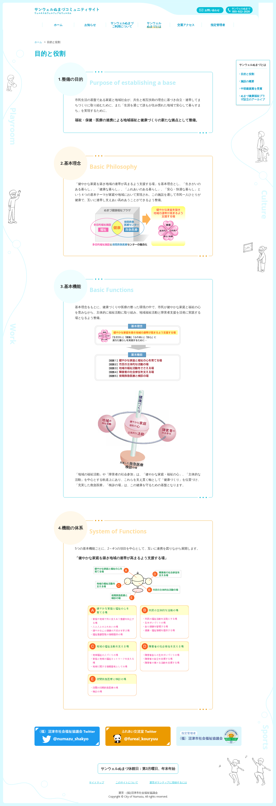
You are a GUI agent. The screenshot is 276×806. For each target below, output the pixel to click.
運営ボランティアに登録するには (170, 782)
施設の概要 (247, 81)
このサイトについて (126, 782)
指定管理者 (217, 28)
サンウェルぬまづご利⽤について (122, 28)
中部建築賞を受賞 (251, 88)
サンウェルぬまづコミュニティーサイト (72, 12)
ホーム (58, 28)
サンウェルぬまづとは (154, 28)
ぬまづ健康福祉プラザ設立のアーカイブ (253, 97)
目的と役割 (247, 74)
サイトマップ (94, 782)
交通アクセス (186, 28)
